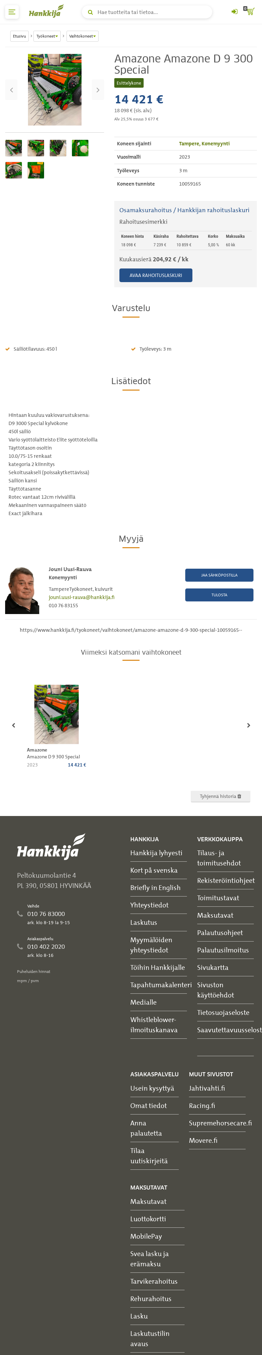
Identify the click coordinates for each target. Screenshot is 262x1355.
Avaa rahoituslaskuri (156, 275)
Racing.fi (202, 1105)
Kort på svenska (154, 870)
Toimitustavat (218, 897)
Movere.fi (203, 1140)
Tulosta (219, 595)
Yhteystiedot (149, 904)
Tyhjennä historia (220, 796)
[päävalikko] (12, 12)
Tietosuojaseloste (223, 1012)
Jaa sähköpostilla (219, 575)
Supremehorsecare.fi (220, 1122)
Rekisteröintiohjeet (226, 880)
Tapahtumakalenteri (161, 984)
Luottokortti (148, 1218)
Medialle (143, 1002)
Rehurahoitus (151, 1298)
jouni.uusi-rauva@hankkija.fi (82, 597)
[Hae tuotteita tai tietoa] (147, 11)
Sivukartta (213, 967)
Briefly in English (155, 887)
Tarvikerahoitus (154, 1281)
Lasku (139, 1316)
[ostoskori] (250, 12)
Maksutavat (215, 915)
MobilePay (146, 1236)
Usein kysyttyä (152, 1088)
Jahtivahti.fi (207, 1088)
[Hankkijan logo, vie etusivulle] (48, 11)
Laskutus (143, 922)
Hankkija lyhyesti (156, 852)
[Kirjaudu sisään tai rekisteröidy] (234, 12)
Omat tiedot (148, 1105)
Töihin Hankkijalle (157, 967)
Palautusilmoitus (223, 950)
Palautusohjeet (220, 932)
